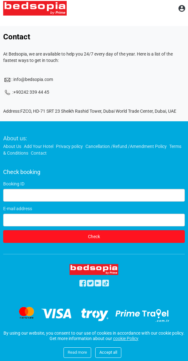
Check (94, 236)
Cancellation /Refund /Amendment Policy (126, 146)
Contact (39, 153)
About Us (12, 146)
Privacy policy (69, 146)
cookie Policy (125, 338)
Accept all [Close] (108, 352)
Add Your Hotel (38, 146)
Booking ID (13, 183)
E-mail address (17, 208)
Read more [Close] (77, 352)
